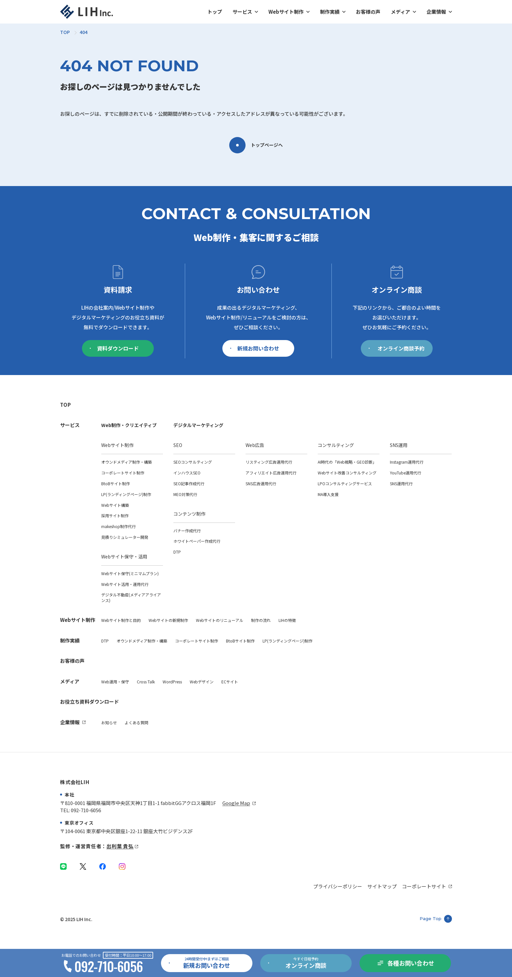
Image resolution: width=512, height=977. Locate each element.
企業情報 (436, 11)
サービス (242, 11)
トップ (214, 11)
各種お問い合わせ (410, 963)
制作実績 (330, 11)
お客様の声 (368, 11)
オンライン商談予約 (396, 348)
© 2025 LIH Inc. (76, 919)
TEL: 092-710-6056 (80, 810)
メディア (400, 11)
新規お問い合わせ (254, 348)
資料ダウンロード (114, 348)
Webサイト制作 (286, 11)
